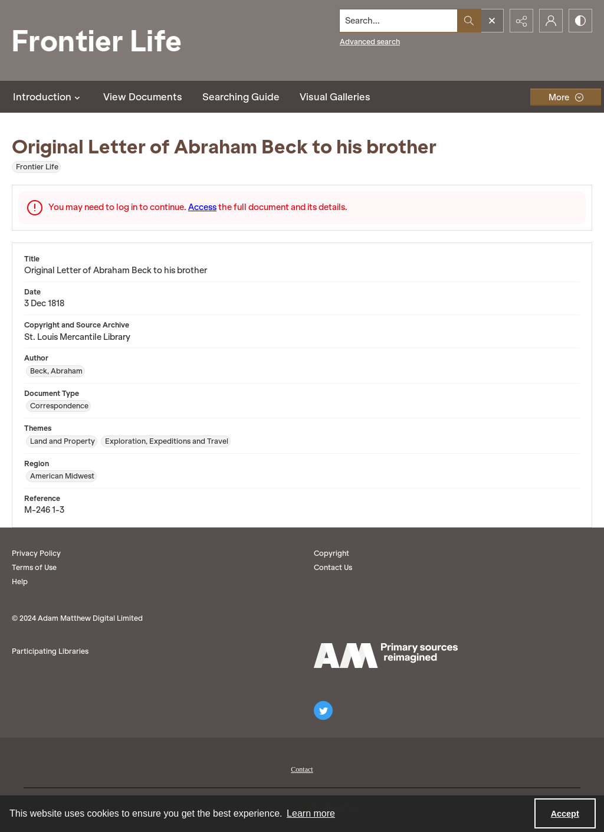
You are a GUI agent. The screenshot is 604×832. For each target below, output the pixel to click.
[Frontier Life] (106, 40)
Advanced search (370, 41)
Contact (302, 769)
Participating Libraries (50, 651)
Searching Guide (241, 97)
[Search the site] (398, 20)
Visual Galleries (335, 97)
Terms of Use (34, 567)
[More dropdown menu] (565, 97)
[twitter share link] (323, 710)
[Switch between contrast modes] (580, 20)
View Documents (142, 97)
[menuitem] (302, 768)
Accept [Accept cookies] (565, 813)
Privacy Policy (36, 553)
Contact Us (333, 567)
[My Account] (551, 20)
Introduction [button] (48, 97)
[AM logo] (386, 655)
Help (20, 581)
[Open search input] (492, 20)
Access (202, 207)
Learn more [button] (311, 813)
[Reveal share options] (521, 20)
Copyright (331, 553)
